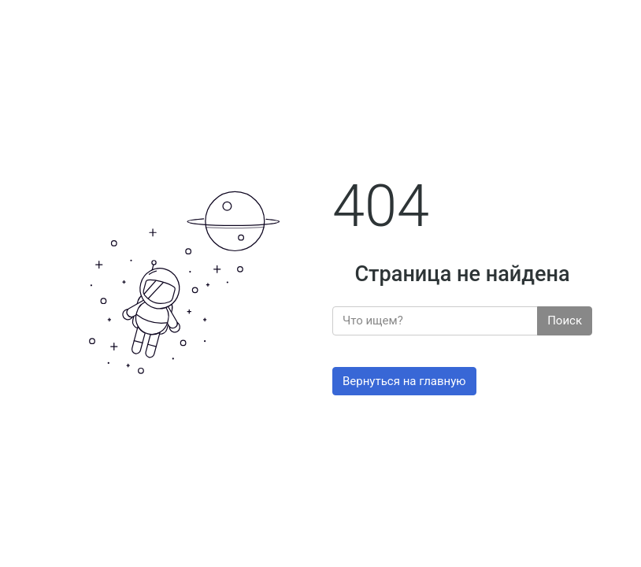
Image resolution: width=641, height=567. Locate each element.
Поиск (564, 320)
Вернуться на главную (404, 381)
